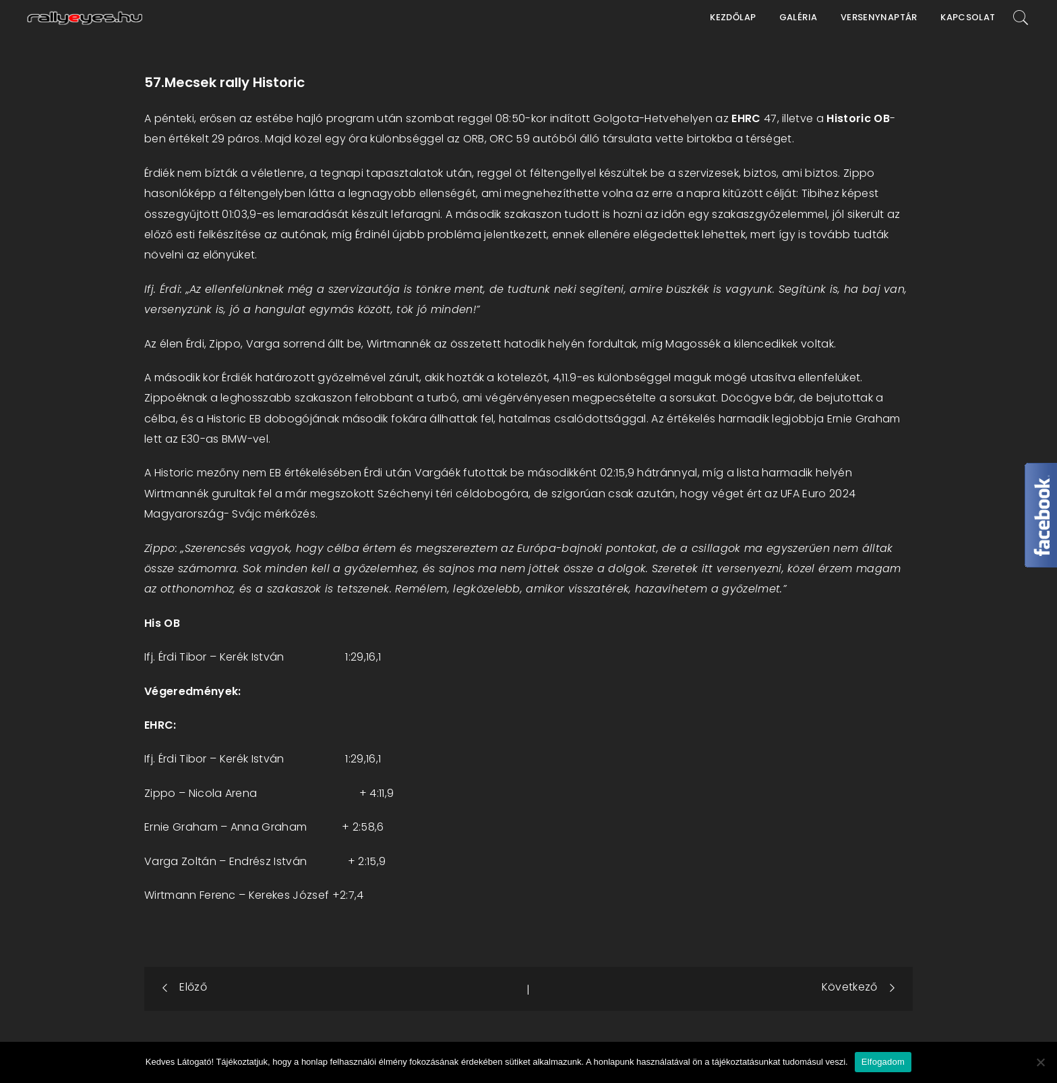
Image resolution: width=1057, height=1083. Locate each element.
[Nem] (1040, 1062)
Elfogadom (883, 1062)
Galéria (798, 17)
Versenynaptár (879, 17)
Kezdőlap (733, 17)
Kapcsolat (968, 17)
